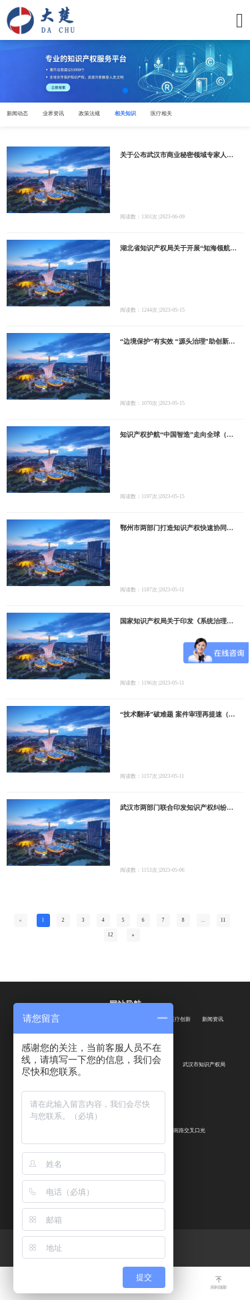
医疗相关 (161, 114)
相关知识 (125, 114)
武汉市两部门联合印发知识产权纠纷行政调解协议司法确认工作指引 (178, 807)
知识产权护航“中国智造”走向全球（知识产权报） (178, 434)
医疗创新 (180, 1019)
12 (110, 935)
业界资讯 (53, 114)
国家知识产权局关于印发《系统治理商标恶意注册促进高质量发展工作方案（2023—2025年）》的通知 (178, 621)
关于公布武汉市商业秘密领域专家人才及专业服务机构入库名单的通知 (178, 155)
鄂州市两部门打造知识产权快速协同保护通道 (178, 527)
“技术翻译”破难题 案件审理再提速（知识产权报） (178, 714)
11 (223, 920)
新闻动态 (17, 114)
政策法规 (89, 114)
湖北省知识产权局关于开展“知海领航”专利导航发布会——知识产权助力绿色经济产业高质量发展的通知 (178, 248)
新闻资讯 (212, 1019)
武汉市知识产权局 (204, 1065)
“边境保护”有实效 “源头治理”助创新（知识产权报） (178, 341)
